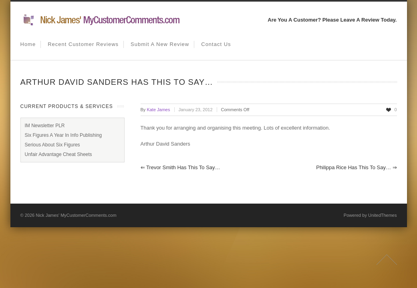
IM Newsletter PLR (45, 125)
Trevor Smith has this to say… (180, 167)
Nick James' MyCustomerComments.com (76, 215)
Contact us (216, 44)
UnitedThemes (382, 215)
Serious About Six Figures (52, 145)
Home (28, 44)
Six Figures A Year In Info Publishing (63, 135)
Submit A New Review (160, 44)
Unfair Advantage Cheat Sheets (58, 154)
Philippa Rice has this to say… (356, 167)
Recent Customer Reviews (83, 44)
